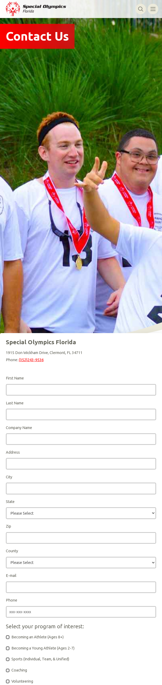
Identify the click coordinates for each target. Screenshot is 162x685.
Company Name (19, 428)
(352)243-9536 (31, 360)
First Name (15, 378)
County (12, 551)
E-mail (11, 575)
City (9, 477)
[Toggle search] (140, 9)
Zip (8, 526)
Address (13, 452)
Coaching (19, 670)
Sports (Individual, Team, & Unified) (40, 659)
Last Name (15, 403)
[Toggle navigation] (153, 9)
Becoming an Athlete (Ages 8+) (37, 637)
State (10, 502)
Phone (11, 600)
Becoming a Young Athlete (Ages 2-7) (43, 648)
